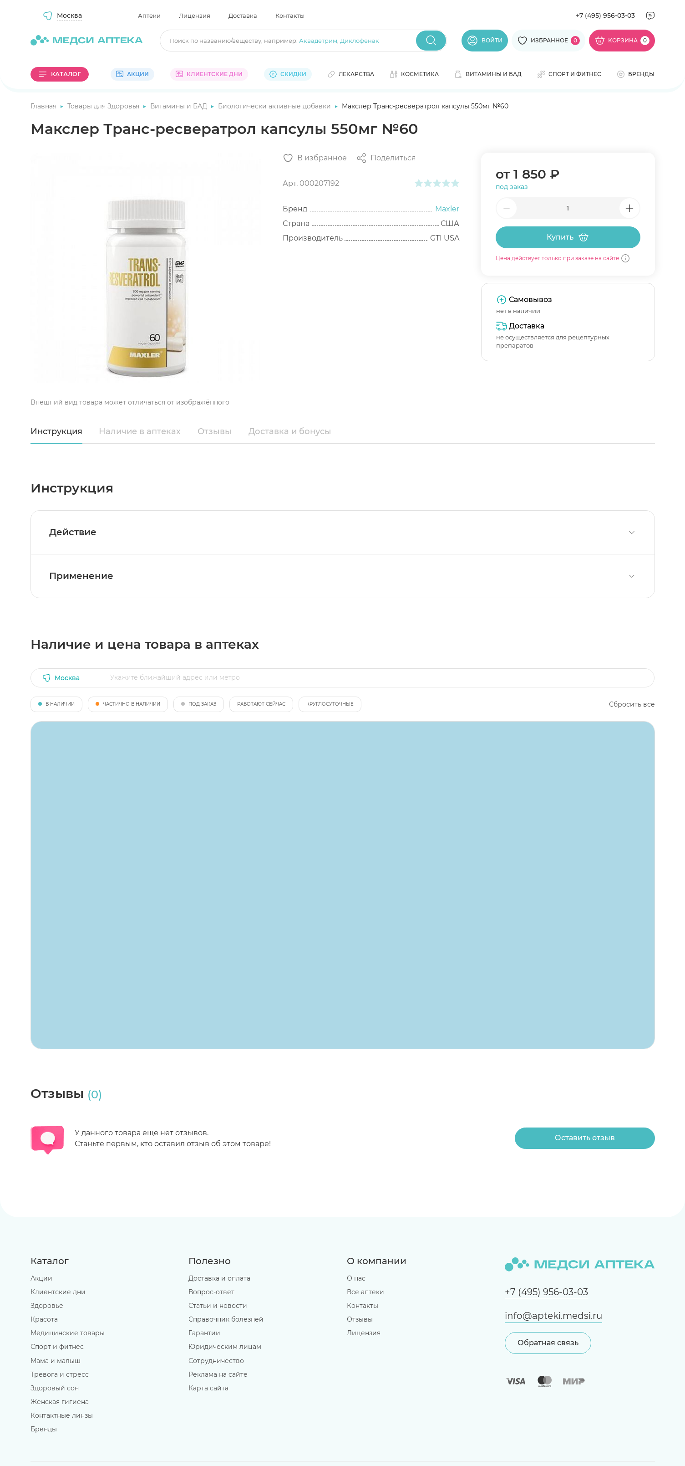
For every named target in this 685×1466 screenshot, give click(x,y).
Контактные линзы (61, 1415)
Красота (44, 1319)
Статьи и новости (217, 1306)
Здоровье (46, 1306)
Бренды (43, 1429)
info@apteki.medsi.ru (553, 1315)
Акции (41, 1278)
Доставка (242, 15)
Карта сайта (208, 1388)
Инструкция (56, 431)
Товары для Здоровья (104, 106)
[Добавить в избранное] (315, 158)
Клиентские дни (58, 1292)
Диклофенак (359, 40)
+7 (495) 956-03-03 (605, 15)
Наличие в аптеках (140, 431)
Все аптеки (365, 1292)
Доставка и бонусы (290, 431)
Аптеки (149, 15)
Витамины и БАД (179, 106)
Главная (44, 106)
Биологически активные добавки (275, 106)
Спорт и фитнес (57, 1347)
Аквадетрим (318, 40)
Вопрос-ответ (211, 1292)
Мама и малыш (55, 1361)
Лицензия (194, 15)
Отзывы (215, 431)
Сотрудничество (216, 1361)
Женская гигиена (59, 1402)
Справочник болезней (226, 1319)
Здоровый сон (54, 1388)
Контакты (289, 15)
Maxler (447, 209)
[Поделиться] (386, 158)
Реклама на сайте (218, 1374)
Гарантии (204, 1333)
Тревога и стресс (59, 1374)
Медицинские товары (67, 1333)
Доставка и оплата (219, 1278)
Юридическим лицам (224, 1347)
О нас (356, 1278)
